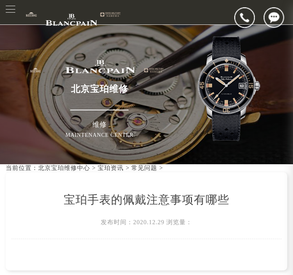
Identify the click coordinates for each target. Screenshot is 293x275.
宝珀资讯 (111, 168)
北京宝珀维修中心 (64, 168)
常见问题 (144, 168)
